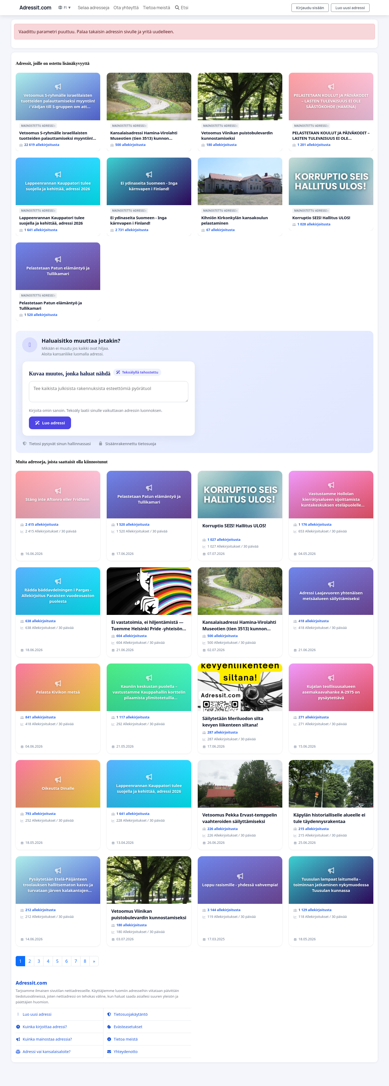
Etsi (182, 8)
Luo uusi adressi (350, 7)
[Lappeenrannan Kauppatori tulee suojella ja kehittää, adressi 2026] (58, 197)
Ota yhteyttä (126, 8)
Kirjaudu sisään (310, 7)
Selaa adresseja (93, 8)
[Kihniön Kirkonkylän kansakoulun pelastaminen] (240, 197)
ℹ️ (54, 126)
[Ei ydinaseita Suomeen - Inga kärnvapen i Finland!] (149, 197)
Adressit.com (35, 7)
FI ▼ (64, 7)
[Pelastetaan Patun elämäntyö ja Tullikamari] (58, 281)
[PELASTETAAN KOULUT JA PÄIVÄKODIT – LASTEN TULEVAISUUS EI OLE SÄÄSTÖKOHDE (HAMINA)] (331, 112)
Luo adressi (50, 422)
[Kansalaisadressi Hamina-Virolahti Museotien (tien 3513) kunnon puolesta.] (149, 112)
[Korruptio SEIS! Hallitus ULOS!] (331, 194)
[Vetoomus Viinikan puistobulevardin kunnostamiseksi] (240, 112)
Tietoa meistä (156, 8)
